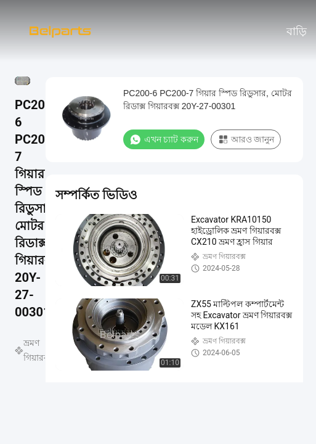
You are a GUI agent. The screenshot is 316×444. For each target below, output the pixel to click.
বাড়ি (296, 31)
